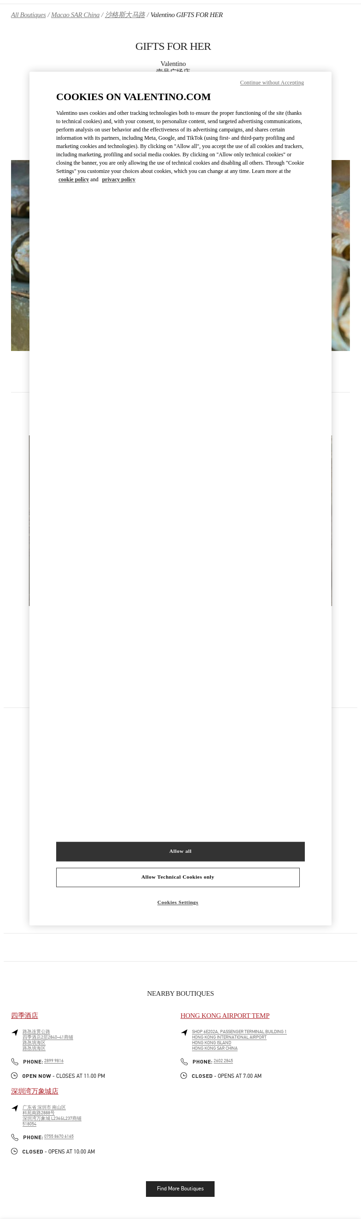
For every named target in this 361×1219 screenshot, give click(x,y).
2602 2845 (223, 1061)
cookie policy (73, 180)
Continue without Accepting (272, 83)
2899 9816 (54, 1061)
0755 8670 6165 (59, 1136)
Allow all (180, 851)
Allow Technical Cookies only (177, 877)
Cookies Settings (177, 902)
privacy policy (118, 180)
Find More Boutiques (180, 1188)
